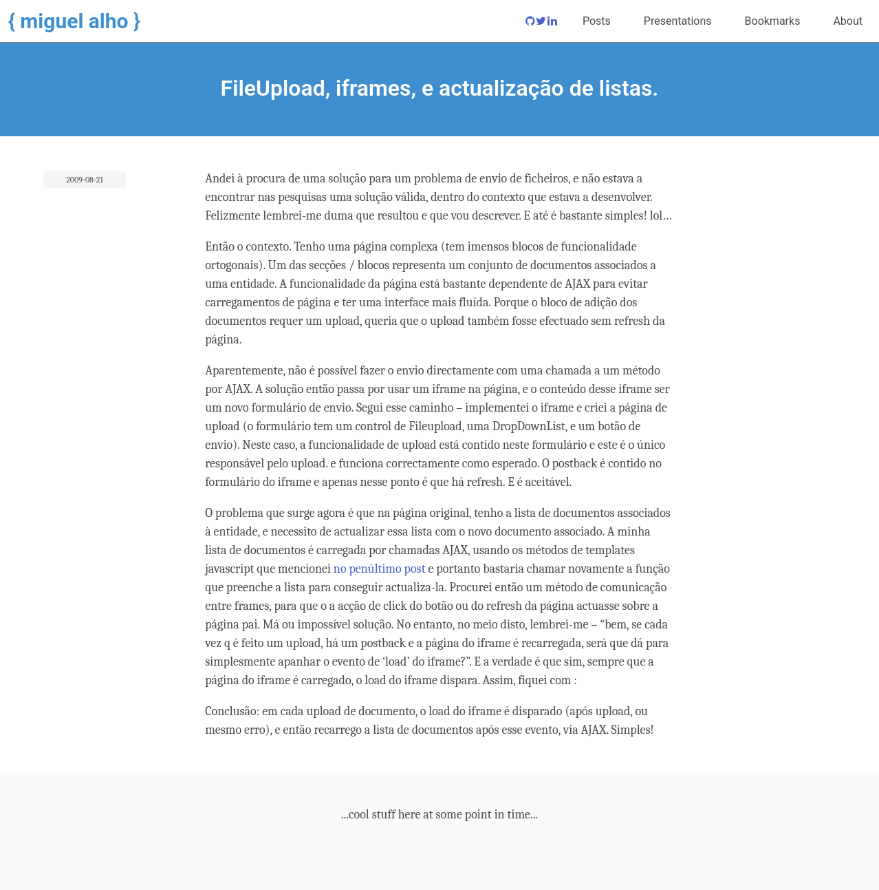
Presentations (678, 21)
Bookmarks (773, 21)
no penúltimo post (380, 569)
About (847, 21)
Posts (597, 21)
